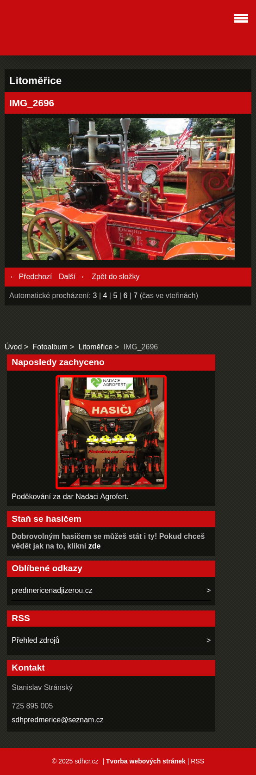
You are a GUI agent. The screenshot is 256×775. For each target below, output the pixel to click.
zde (94, 546)
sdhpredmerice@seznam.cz (58, 720)
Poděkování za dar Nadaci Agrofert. (70, 496)
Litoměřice (95, 347)
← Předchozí (30, 277)
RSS (197, 761)
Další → (72, 277)
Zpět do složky (115, 277)
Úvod (13, 347)
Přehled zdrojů (35, 640)
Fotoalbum (50, 347)
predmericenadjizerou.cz (52, 590)
